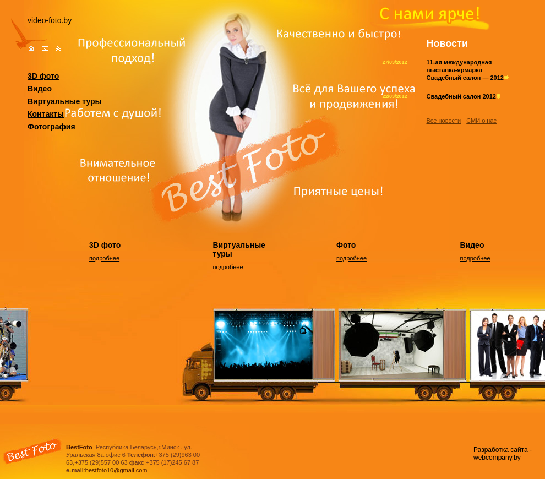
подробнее (104, 258)
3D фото (43, 76)
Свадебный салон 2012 (464, 96)
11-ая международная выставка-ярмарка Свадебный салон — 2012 (468, 70)
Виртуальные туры (65, 101)
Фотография (51, 126)
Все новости (444, 120)
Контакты (46, 114)
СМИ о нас (481, 120)
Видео (40, 88)
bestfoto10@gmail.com (116, 470)
